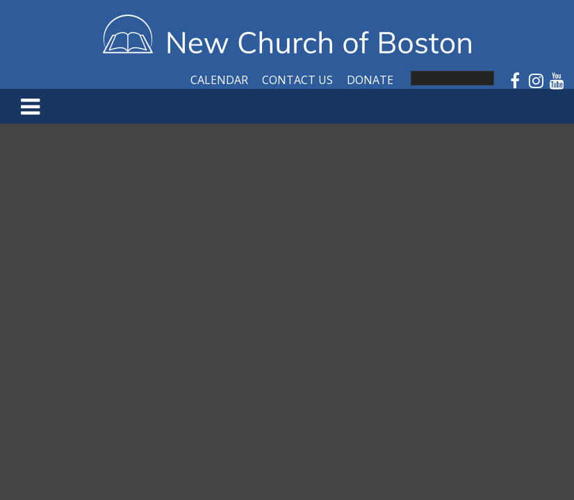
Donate (370, 80)
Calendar (219, 80)
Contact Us (297, 80)
